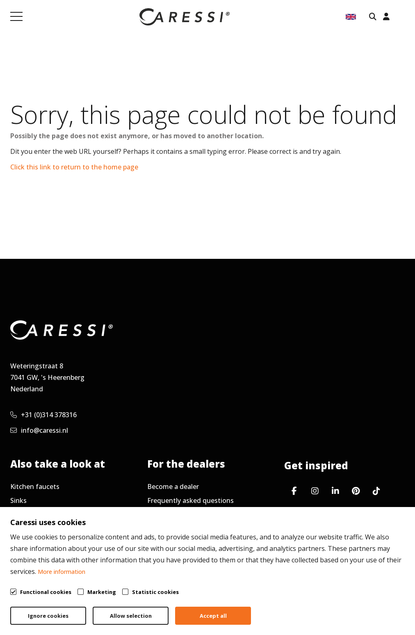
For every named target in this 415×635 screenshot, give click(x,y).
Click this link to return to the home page (74, 166)
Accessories (28, 514)
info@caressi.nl (39, 430)
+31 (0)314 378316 (43, 414)
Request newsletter (178, 528)
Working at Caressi (39, 528)
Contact (22, 542)
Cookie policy (364, 608)
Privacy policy (302, 608)
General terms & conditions (219, 608)
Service (158, 514)
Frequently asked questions (190, 500)
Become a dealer (173, 486)
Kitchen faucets (34, 486)
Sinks (18, 500)
